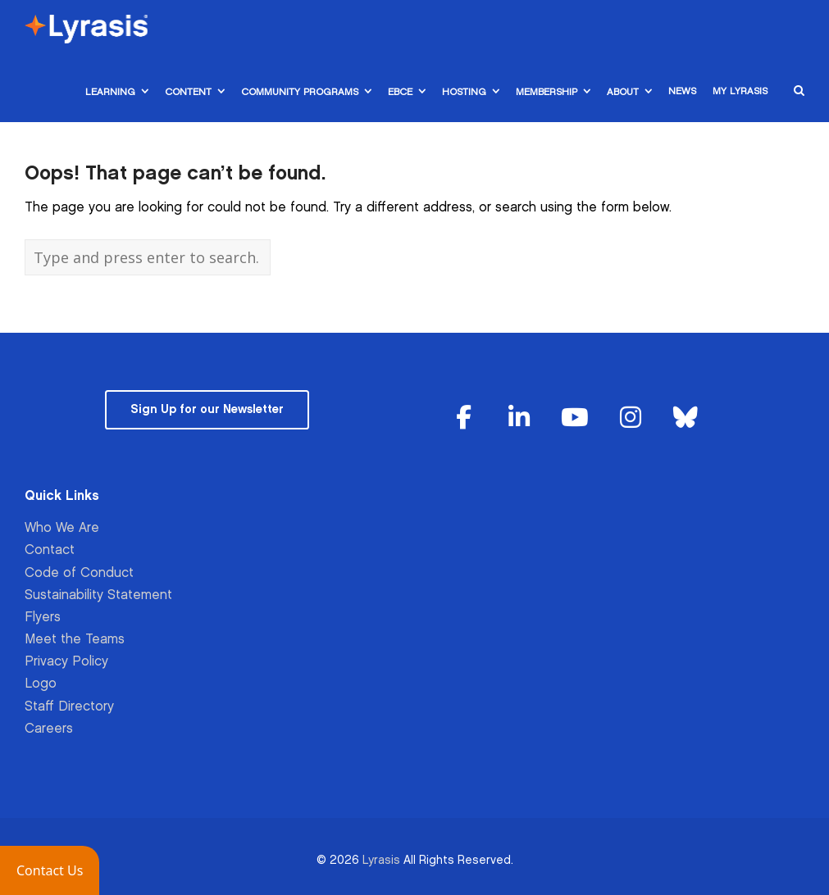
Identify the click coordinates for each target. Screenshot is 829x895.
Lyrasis (381, 860)
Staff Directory (69, 707)
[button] (49, 870)
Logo (41, 684)
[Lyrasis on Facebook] (464, 418)
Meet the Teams (75, 640)
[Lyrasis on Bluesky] (685, 418)
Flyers (43, 617)
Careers (49, 729)
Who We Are (62, 528)
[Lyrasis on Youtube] (574, 418)
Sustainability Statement (98, 595)
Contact (50, 550)
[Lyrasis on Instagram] (630, 418)
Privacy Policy (66, 662)
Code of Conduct (79, 573)
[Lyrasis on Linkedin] (519, 418)
